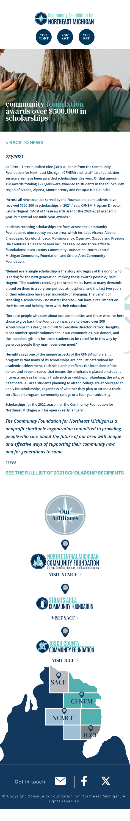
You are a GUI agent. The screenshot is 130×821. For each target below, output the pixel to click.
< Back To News (24, 142)
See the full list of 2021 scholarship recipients (64, 473)
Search (11, 11)
